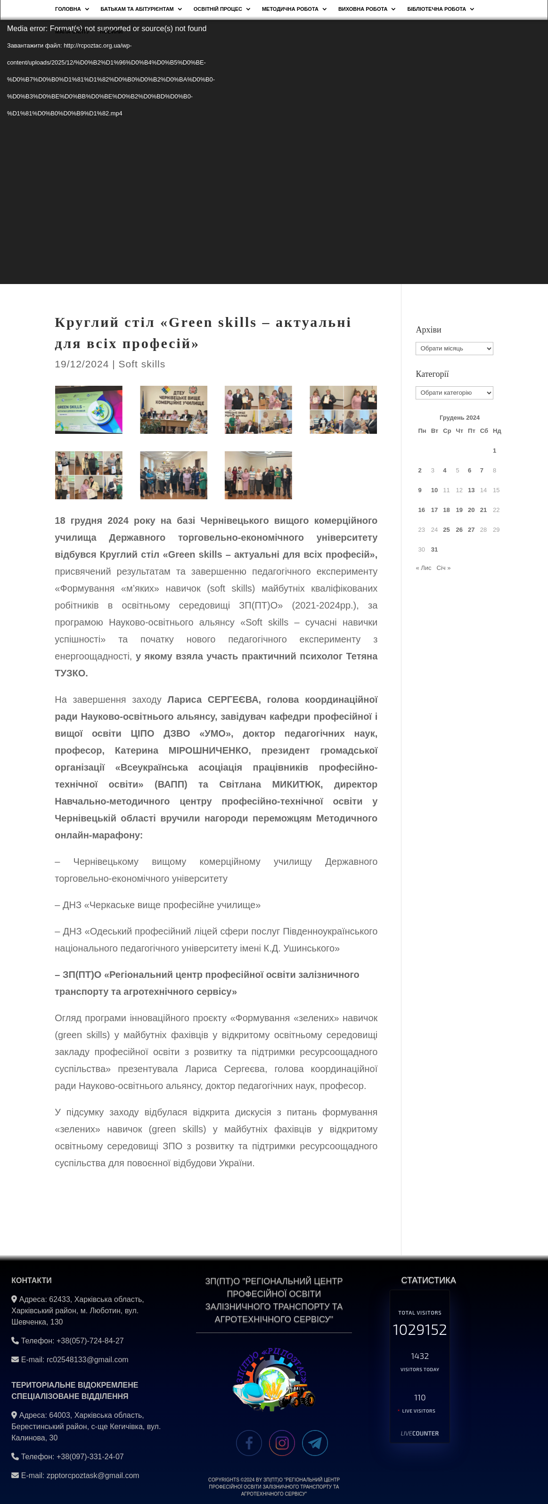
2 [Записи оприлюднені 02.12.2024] (419, 470)
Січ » (443, 567)
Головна (68, 9)
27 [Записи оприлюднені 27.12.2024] (471, 529)
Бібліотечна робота (436, 9)
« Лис (423, 567)
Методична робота (290, 9)
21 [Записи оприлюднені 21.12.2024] (483, 509)
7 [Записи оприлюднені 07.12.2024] (481, 470)
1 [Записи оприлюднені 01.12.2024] (494, 450)
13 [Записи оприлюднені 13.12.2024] (471, 490)
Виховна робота (363, 9)
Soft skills (142, 363)
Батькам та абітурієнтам (137, 9)
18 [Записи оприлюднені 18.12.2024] (446, 509)
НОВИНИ (111, 31)
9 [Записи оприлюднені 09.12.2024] (419, 490)
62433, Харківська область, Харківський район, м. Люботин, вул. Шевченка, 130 (77, 1310)
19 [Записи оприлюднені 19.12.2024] (459, 509)
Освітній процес (218, 9)
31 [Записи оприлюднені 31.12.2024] (434, 549)
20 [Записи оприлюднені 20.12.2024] (471, 509)
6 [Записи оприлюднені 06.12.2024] (469, 470)
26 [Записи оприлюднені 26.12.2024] (459, 529)
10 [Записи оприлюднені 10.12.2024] (434, 490)
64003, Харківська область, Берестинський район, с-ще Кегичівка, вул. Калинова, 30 (86, 1426)
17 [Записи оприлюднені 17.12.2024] (434, 509)
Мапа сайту (72, 31)
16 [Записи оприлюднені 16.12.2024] (421, 509)
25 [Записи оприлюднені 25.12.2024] (446, 529)
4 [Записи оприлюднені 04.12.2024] (444, 470)
